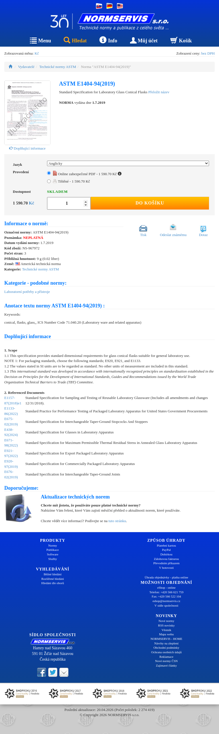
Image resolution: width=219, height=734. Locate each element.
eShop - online (166, 587)
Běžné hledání (53, 574)
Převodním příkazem (166, 563)
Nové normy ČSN (166, 661)
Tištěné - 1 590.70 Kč (71, 181)
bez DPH (208, 53)
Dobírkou (166, 554)
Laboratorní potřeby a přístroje (27, 292)
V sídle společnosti (167, 605)
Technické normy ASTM (57, 67)
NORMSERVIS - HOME (166, 638)
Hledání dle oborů (52, 583)
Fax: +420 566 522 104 (166, 596)
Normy (52, 545)
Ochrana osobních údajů (166, 652)
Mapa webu (166, 634)
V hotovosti (166, 567)
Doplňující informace (27, 148)
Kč (37, 53)
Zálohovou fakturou (166, 559)
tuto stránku (117, 521)
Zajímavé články (166, 665)
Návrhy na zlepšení (166, 643)
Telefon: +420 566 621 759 (166, 592)
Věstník (166, 630)
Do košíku (149, 202)
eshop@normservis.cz (166, 601)
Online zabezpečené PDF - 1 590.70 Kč (87, 174)
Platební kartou (166, 545)
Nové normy (166, 621)
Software (52, 554)
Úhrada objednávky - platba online (166, 577)
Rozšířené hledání (52, 578)
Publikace (52, 549)
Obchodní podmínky (166, 647)
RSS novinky (166, 625)
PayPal (166, 549)
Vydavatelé (26, 67)
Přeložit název (158, 92)
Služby (52, 559)
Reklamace (166, 656)
